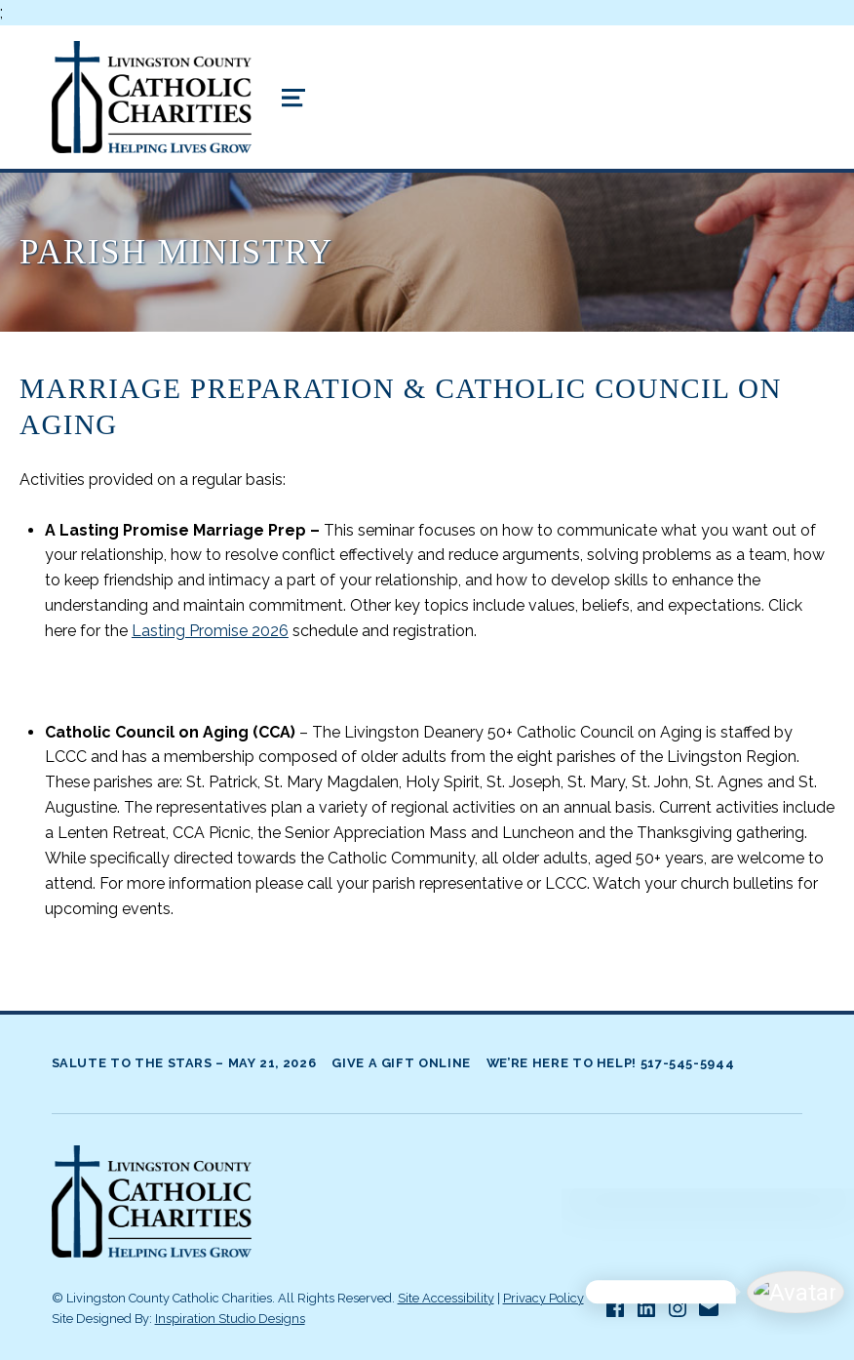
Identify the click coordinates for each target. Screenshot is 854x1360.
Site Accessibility (446, 1298)
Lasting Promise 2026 (210, 630)
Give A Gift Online (401, 1063)
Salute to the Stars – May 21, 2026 (184, 1063)
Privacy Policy (543, 1298)
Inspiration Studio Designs (230, 1318)
